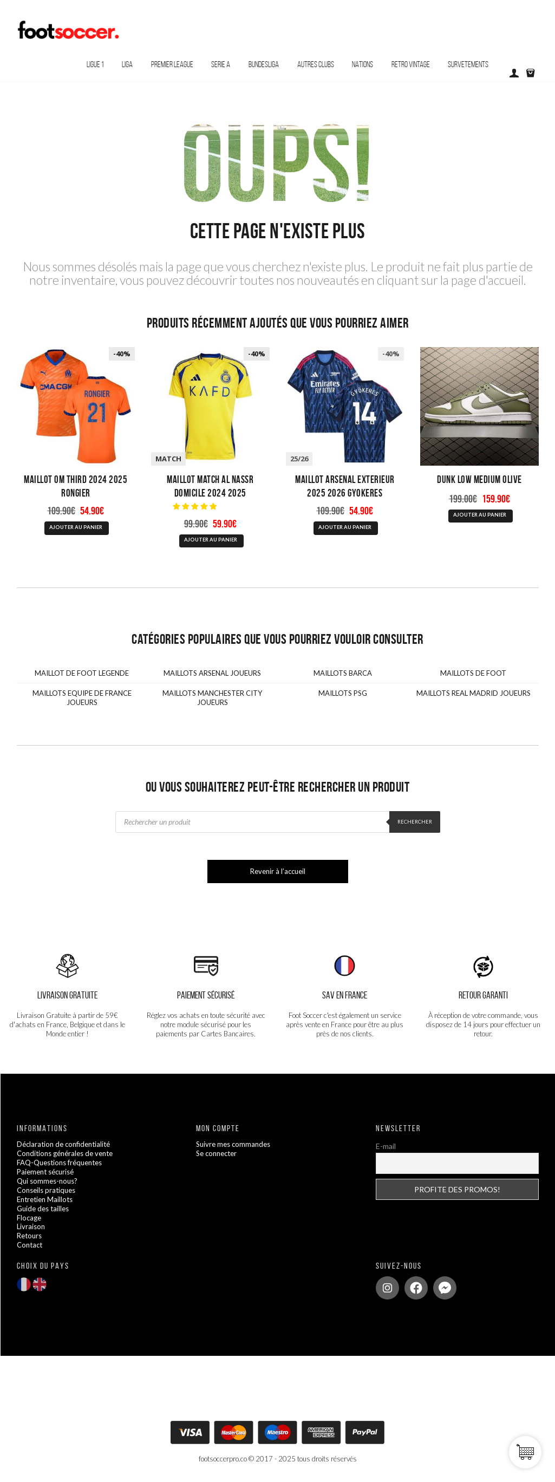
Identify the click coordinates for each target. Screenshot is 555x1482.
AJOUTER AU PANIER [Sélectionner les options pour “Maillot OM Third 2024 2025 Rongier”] (75, 527)
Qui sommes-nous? (47, 1181)
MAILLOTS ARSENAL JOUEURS (212, 673)
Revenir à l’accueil (277, 871)
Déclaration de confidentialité (63, 1144)
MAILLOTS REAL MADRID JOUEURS (473, 693)
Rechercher (414, 822)
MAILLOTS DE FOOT (473, 673)
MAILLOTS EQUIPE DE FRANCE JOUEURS (82, 698)
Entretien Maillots (45, 1199)
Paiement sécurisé (45, 1171)
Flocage (29, 1217)
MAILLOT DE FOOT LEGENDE (82, 673)
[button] (195, 506)
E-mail (386, 1146)
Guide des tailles (43, 1208)
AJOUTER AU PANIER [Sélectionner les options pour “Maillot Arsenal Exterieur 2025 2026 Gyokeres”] (344, 527)
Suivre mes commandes (233, 1144)
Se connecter (216, 1153)
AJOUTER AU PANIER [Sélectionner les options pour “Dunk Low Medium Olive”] (479, 515)
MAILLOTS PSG (342, 693)
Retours (29, 1235)
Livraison (31, 1226)
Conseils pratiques (46, 1190)
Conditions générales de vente (65, 1153)
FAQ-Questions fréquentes (59, 1162)
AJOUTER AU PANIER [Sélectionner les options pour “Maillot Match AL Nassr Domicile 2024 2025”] (210, 540)
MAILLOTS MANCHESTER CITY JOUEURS (212, 698)
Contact (29, 1245)
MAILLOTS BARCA (343, 673)
